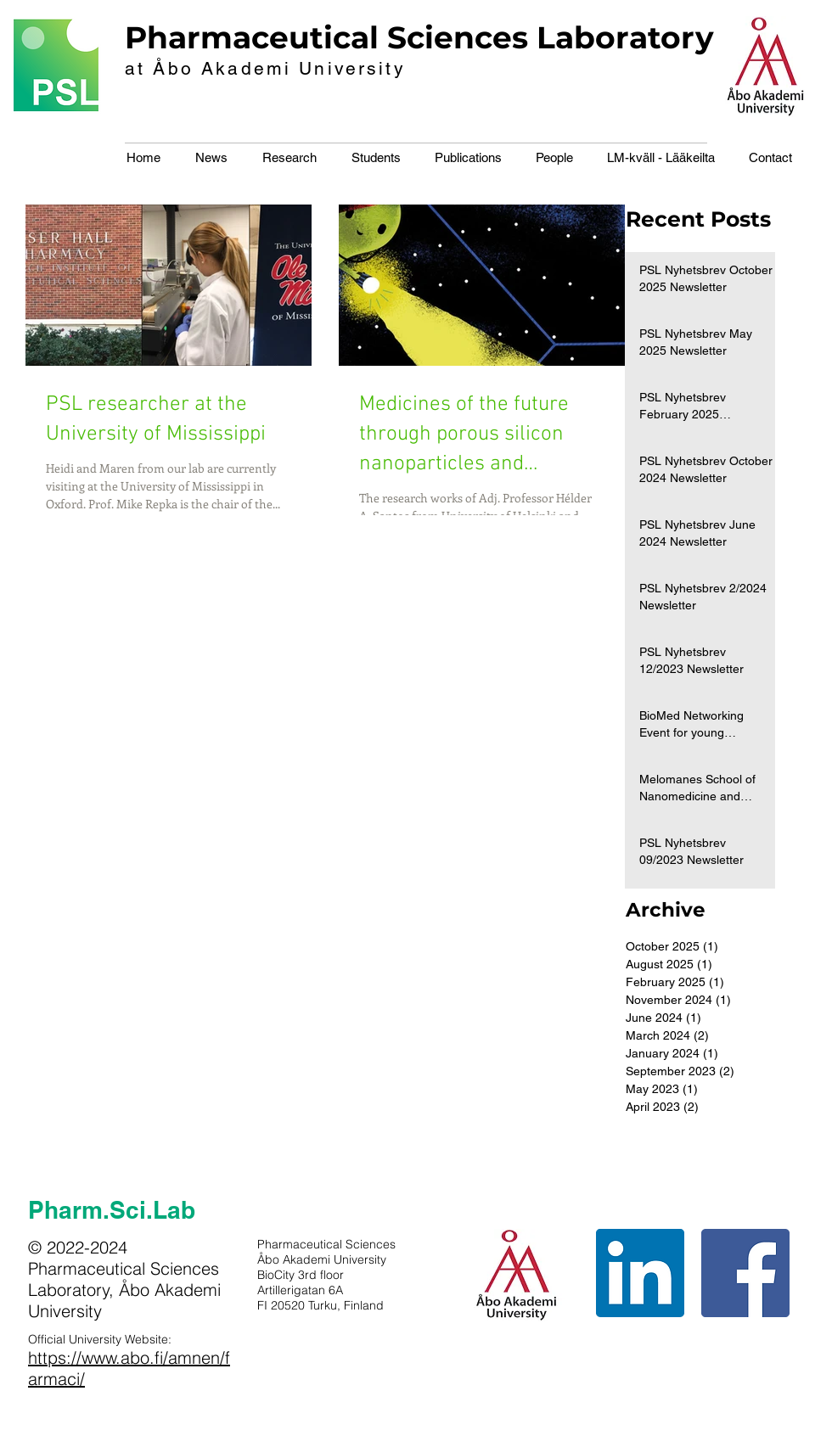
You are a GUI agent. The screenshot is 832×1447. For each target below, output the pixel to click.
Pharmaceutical (252, 37)
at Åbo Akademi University (265, 68)
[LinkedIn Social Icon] (640, 1273)
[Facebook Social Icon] (745, 1273)
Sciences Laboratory (550, 37)
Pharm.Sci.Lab (111, 1210)
